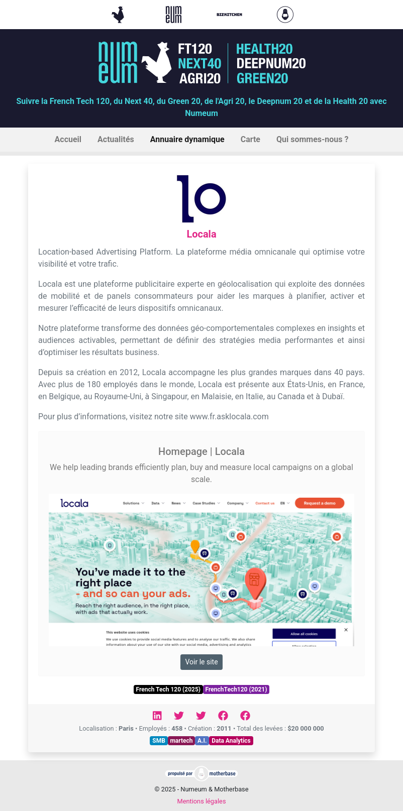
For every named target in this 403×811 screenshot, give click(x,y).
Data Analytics (231, 740)
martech (181, 740)
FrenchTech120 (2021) (236, 689)
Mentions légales (201, 801)
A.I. (202, 740)
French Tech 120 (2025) (168, 689)
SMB (158, 740)
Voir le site (201, 662)
